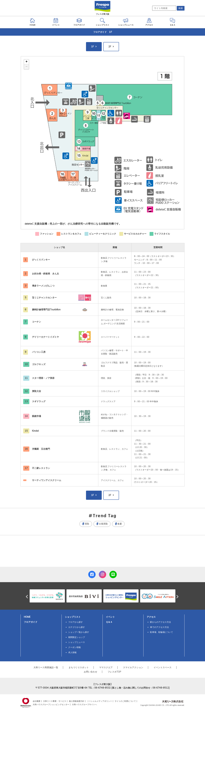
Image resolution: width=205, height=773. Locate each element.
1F (92, 46)
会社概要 (36, 701)
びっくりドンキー (41, 259)
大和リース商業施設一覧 (45, 667)
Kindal (35, 430)
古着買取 (103, 523)
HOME (27, 616)
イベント (110, 616)
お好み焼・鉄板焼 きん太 (46, 273)
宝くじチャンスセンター (44, 297)
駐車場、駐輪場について (161, 632)
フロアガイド (30, 622)
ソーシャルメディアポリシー (99, 701)
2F (109, 46)
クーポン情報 (74, 647)
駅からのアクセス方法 (160, 622)
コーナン (36, 321)
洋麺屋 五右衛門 (41, 448)
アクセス (151, 616)
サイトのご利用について (125, 701)
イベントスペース (163, 667)
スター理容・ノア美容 (43, 378)
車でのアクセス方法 (159, 627)
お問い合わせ (90, 671)
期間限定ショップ (76, 637)
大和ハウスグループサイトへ (84, 704)
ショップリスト (73, 616)
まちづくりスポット (79, 667)
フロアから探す (75, 622)
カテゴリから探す (76, 627)
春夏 (119, 523)
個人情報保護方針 (76, 701)
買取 (87, 523)
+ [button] (26, 62)
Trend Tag (104, 516)
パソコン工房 (38, 352)
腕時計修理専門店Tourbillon (46, 309)
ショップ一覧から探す (78, 632)
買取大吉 (36, 391)
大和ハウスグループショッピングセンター (51, 704)
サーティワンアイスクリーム (46, 480)
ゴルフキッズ (38, 364)
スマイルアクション (133, 667)
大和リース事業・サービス (54, 701)
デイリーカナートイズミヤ (45, 336)
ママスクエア (106, 667)
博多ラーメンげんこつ (43, 285)
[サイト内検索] (164, 8)
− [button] (26, 66)
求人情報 (72, 652)
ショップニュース (76, 642)
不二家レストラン (41, 468)
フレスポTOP (114, 671)
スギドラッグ (38, 401)
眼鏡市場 (36, 416)
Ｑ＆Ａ (109, 622)
